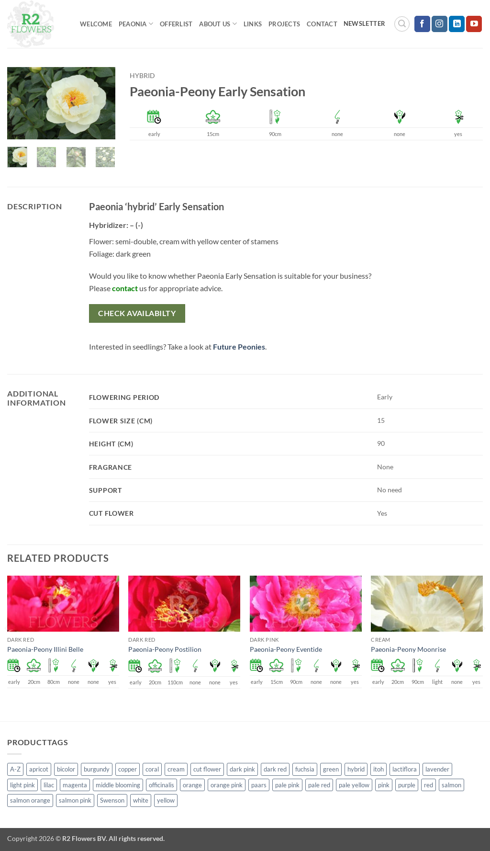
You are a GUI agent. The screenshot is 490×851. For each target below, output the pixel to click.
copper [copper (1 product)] (127, 769)
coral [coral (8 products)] (152, 769)
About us (218, 23)
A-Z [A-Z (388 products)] (15, 769)
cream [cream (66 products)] (176, 769)
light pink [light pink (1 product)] (22, 785)
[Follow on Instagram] (439, 24)
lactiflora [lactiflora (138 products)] (404, 769)
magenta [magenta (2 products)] (75, 785)
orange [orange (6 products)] (192, 785)
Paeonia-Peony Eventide (286, 649)
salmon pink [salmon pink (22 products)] (75, 800)
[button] (402, 24)
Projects (284, 24)
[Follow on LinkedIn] (457, 24)
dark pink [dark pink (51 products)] (242, 769)
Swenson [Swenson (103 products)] (112, 800)
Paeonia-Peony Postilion (164, 649)
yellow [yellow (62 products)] (166, 800)
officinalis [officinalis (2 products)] (161, 785)
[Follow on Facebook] (422, 24)
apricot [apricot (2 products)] (38, 769)
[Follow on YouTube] (474, 24)
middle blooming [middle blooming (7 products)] (118, 785)
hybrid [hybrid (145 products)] (356, 769)
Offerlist (176, 24)
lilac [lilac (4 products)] (49, 785)
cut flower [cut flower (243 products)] (207, 769)
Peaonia (136, 23)
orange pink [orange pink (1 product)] (227, 785)
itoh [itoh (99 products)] (378, 769)
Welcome (96, 24)
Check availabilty (137, 313)
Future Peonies (239, 346)
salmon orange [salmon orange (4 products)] (30, 800)
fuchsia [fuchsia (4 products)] (304, 769)
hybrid (142, 75)
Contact (322, 24)
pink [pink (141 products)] (384, 785)
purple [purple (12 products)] (406, 785)
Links (253, 24)
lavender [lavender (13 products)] (437, 769)
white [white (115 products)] (140, 800)
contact (125, 288)
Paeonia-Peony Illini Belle (45, 649)
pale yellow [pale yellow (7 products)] (354, 785)
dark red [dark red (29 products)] (275, 769)
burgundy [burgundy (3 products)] (97, 769)
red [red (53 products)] (428, 785)
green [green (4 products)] (331, 769)
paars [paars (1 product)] (259, 785)
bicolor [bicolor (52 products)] (66, 769)
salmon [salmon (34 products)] (451, 785)
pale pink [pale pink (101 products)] (287, 785)
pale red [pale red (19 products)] (319, 785)
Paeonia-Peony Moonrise (408, 649)
